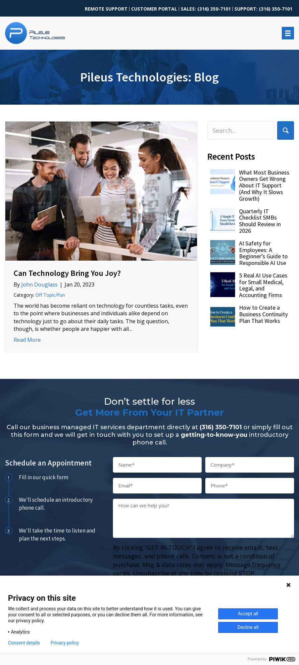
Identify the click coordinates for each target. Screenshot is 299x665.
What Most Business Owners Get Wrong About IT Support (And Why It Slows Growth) (264, 185)
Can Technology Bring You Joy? (67, 273)
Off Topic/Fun (50, 295)
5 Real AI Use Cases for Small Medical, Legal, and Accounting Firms (263, 285)
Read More (27, 339)
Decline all (248, 627)
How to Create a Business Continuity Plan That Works (263, 314)
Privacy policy (65, 642)
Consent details (24, 642)
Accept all (248, 613)
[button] (285, 130)
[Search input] (240, 130)
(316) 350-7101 (221, 427)
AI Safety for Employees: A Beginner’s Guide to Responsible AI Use (263, 253)
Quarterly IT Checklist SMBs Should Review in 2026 (260, 220)
